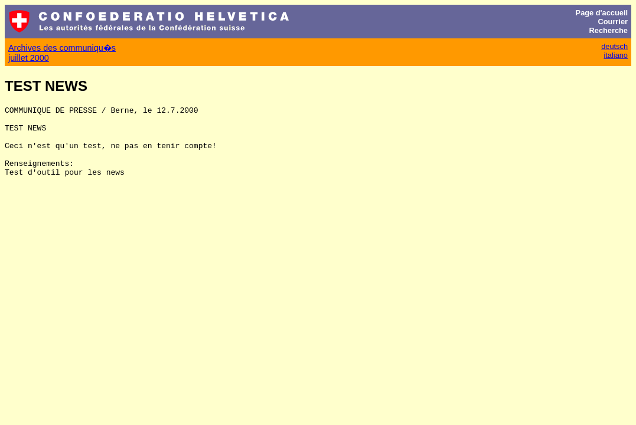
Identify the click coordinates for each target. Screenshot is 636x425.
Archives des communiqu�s (62, 48)
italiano (616, 55)
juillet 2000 (28, 58)
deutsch (614, 46)
